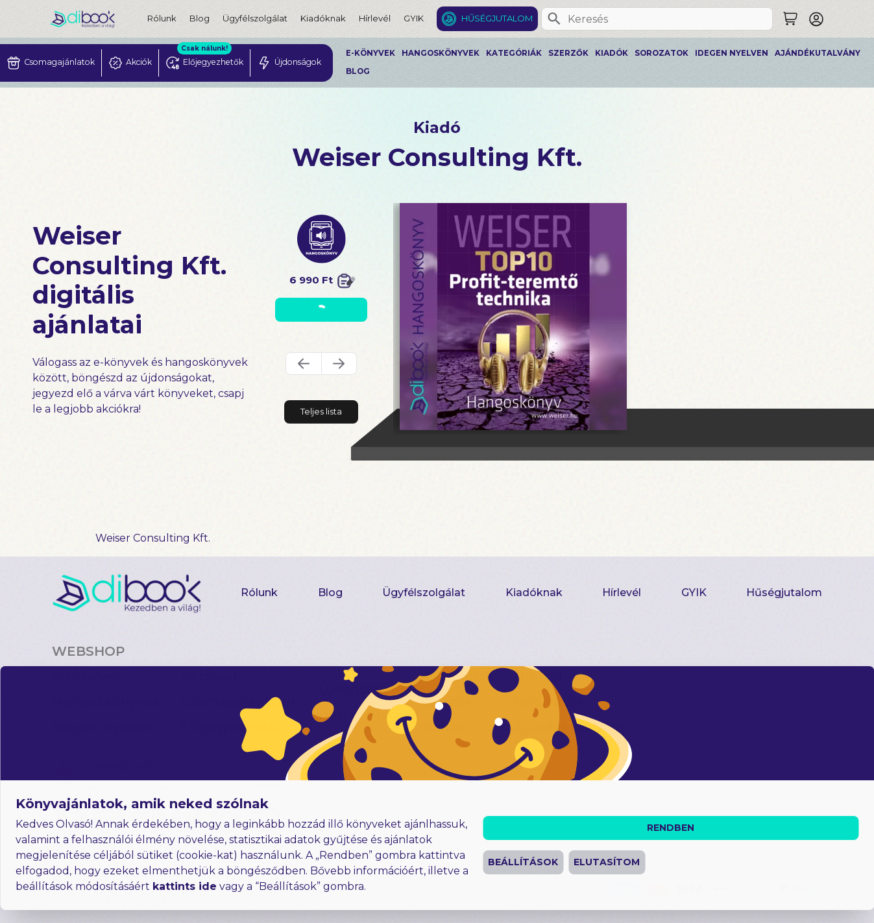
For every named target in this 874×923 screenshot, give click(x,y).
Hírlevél (375, 18)
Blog (199, 18)
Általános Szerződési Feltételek (460, 877)
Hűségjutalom (497, 18)
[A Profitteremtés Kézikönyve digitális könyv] (513, 316)
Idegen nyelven (731, 53)
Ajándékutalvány (817, 53)
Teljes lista (321, 411)
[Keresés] (554, 18)
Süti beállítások (237, 899)
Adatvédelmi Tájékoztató (120, 899)
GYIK (414, 18)
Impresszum (335, 877)
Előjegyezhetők (232, 727)
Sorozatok (661, 53)
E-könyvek (370, 53)
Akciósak (210, 676)
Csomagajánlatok (239, 702)
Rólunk (161, 18)
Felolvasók (549, 702)
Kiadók (611, 53)
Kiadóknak (323, 18)
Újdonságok (359, 689)
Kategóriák (514, 53)
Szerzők (568, 53)
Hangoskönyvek (440, 53)
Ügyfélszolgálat (255, 18)
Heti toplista (360, 715)
